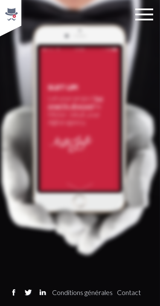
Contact (129, 292)
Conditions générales (82, 292)
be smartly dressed (75, 102)
